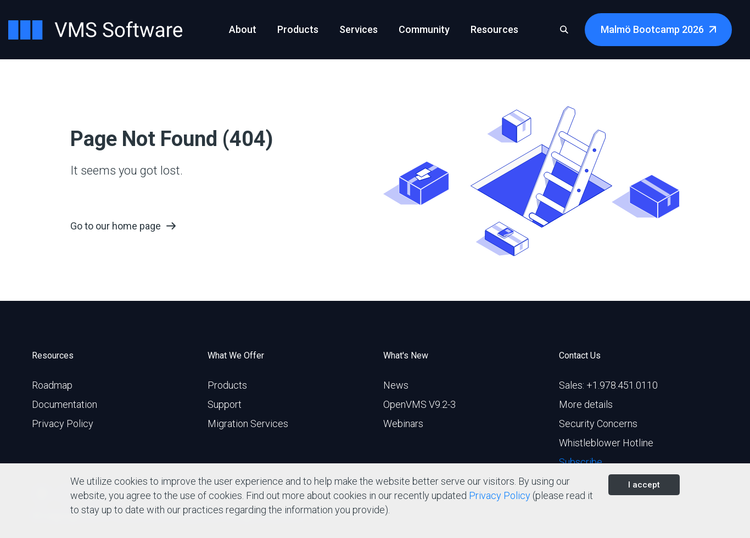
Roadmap (52, 385)
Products (227, 385)
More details (586, 404)
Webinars (403, 423)
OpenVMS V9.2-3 (419, 404)
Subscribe (580, 462)
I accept (644, 485)
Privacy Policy (62, 423)
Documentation (64, 404)
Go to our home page (115, 226)
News (395, 385)
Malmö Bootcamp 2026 (652, 29)
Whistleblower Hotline (606, 443)
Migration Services (248, 423)
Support (225, 404)
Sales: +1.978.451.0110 (608, 385)
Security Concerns (598, 423)
